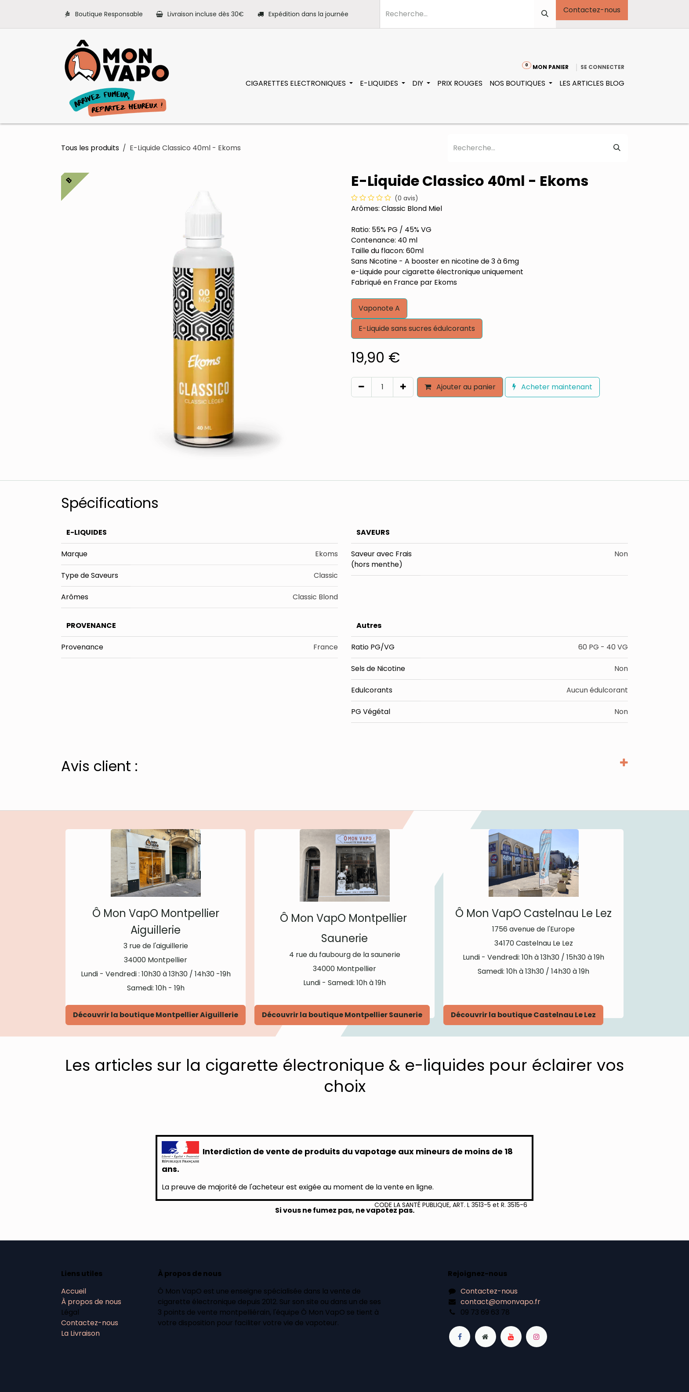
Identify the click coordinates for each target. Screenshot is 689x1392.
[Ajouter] (403, 387)
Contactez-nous (591, 10)
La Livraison (80, 1333)
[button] (355, 405)
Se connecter (602, 67)
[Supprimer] (361, 387)
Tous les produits (90, 148)
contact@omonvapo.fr (500, 1302)
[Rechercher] (545, 14)
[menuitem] (299, 83)
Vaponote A (379, 308)
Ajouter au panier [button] (460, 387)
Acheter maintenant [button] (552, 387)
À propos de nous (91, 1302)
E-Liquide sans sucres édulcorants (417, 328)
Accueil (73, 1291)
